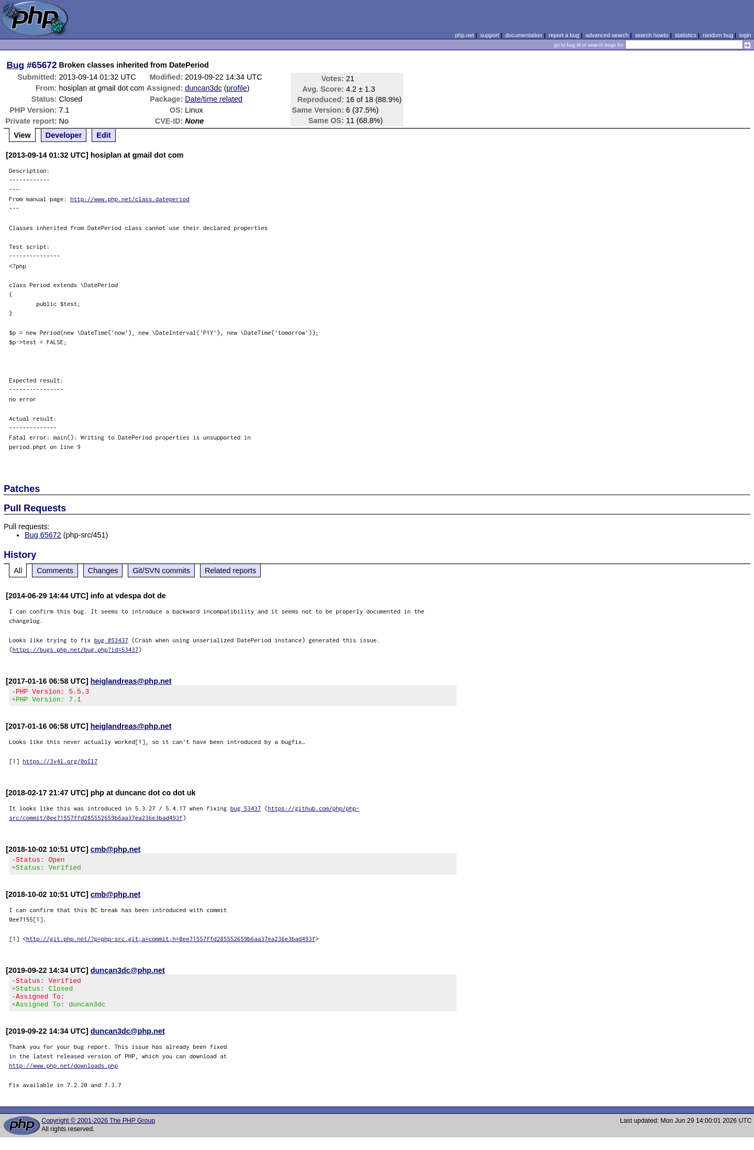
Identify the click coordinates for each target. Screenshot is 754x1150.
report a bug (564, 35)
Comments (55, 570)
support (489, 35)
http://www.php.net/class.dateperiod (130, 198)
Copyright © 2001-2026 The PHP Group (98, 1133)
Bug (16, 65)
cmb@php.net (116, 852)
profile (237, 88)
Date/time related (213, 99)
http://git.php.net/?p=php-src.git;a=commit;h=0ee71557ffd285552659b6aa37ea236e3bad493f (171, 944)
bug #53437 (111, 640)
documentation (523, 35)
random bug (718, 35)
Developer (64, 135)
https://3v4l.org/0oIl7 (60, 764)
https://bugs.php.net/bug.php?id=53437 (76, 649)
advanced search (606, 35)
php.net (464, 35)
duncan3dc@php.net (128, 976)
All (18, 570)
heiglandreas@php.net (131, 681)
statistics (685, 35)
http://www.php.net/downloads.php (63, 1078)
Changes (103, 570)
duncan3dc (203, 88)
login (745, 35)
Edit (103, 135)
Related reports (230, 570)
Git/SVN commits (161, 570)
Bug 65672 (43, 535)
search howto (651, 35)
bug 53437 (245, 811)
